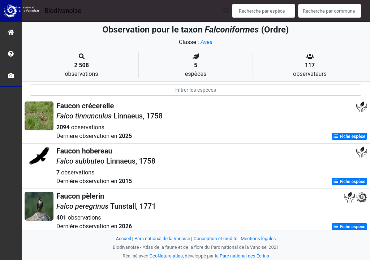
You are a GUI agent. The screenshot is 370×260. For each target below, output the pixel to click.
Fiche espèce (349, 136)
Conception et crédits (215, 238)
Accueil (123, 238)
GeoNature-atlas (166, 256)
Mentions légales (258, 238)
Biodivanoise (62, 10)
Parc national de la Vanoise (162, 238)
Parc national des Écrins (244, 256)
